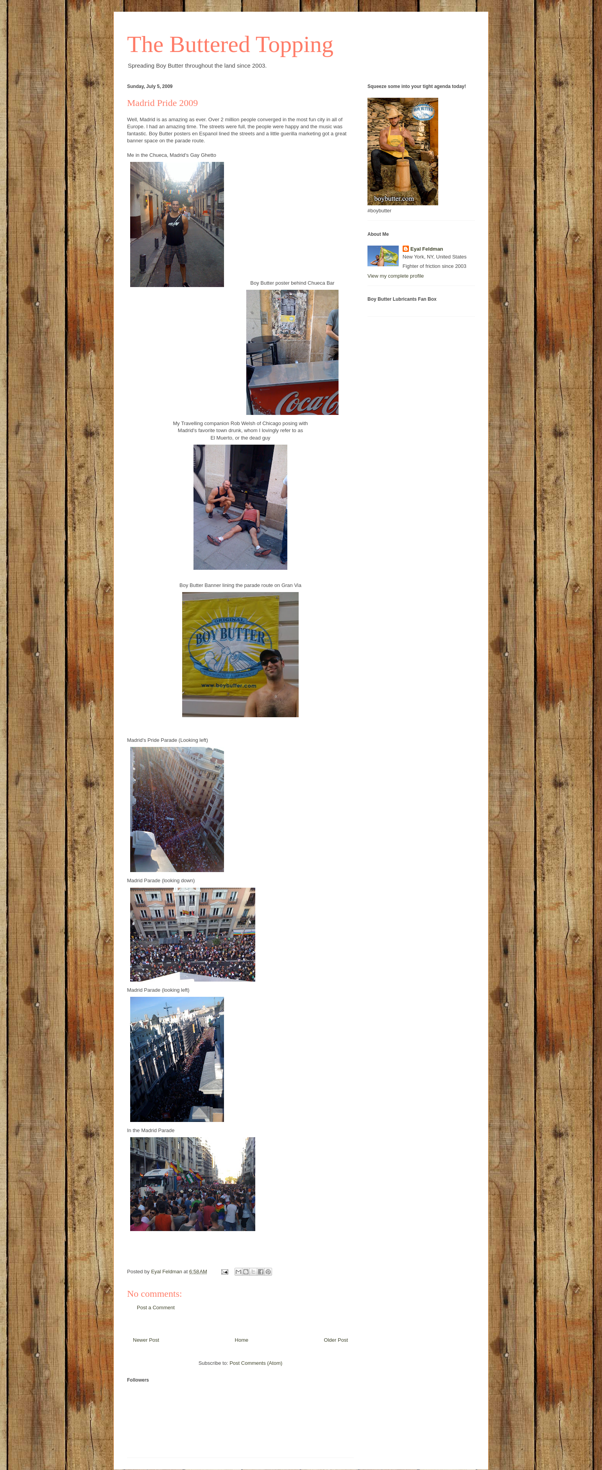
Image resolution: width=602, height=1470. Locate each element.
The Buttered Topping (230, 44)
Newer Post (146, 1340)
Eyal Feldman (426, 249)
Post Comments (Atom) (255, 1363)
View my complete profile (395, 276)
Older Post (336, 1340)
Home (242, 1340)
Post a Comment (156, 1307)
